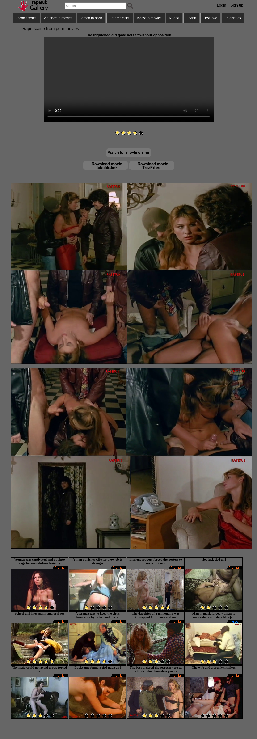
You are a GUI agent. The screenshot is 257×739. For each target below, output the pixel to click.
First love (210, 18)
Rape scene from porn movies (50, 28)
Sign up (236, 5)
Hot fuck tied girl (214, 559)
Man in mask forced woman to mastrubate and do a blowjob (213, 615)
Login (221, 5)
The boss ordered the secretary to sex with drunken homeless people (156, 669)
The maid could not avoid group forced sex (39, 669)
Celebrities (233, 18)
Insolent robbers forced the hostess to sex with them (155, 561)
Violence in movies (58, 18)
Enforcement (119, 18)
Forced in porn (91, 18)
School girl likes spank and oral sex (39, 613)
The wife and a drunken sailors (214, 667)
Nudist (174, 18)
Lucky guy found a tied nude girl (97, 667)
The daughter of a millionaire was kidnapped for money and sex (155, 615)
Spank (191, 18)
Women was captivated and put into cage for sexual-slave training (39, 561)
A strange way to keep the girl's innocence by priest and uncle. (98, 615)
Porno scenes (26, 18)
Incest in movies (149, 18)
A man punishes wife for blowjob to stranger (97, 561)
